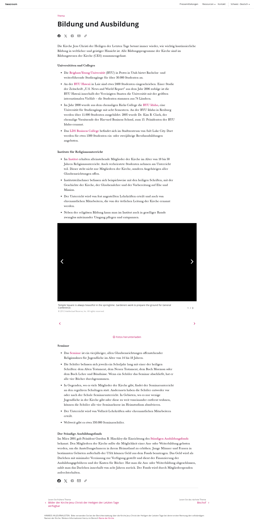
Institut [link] (73, 159)
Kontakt (222, 4)
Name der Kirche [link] (106, 518)
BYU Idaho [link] (150, 105)
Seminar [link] (75, 353)
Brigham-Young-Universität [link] (87, 73)
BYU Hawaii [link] (82, 84)
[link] (59, 481)
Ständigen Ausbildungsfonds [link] (169, 439)
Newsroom (11, 4)
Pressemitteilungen (189, 4)
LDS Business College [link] (84, 131)
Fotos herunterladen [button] (128, 337)
